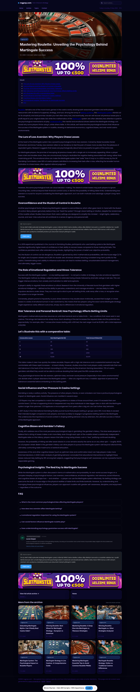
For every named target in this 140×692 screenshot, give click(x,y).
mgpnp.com (25, 3)
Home (21, 8)
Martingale (76, 118)
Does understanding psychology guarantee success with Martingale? (49, 528)
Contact (44, 8)
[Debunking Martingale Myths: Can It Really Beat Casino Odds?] (30, 622)
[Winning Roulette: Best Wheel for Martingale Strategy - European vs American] (57, 622)
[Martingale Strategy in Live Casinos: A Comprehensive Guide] (57, 657)
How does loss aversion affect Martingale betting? (41, 508)
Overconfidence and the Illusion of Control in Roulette (42, 86)
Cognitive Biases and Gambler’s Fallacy (37, 98)
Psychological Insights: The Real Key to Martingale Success (44, 100)
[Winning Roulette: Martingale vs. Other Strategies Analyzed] (109, 622)
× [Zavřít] (95, 688)
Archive (28, 8)
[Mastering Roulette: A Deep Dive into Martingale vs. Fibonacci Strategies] (83, 622)
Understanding (56, 121)
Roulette (21, 110)
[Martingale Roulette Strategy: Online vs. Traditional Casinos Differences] (109, 657)
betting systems (87, 113)
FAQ (24, 103)
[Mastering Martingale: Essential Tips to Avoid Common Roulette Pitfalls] (83, 657)
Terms (48, 681)
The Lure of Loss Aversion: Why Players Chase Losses (41, 84)
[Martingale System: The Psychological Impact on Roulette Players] (30, 657)
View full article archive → (114, 602)
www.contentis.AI (34, 681)
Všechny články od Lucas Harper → (35, 546)
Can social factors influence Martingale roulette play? (42, 521)
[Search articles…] (112, 3)
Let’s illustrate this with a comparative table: (38, 93)
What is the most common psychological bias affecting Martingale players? (51, 502)
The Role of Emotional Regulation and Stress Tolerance (42, 89)
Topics (36, 8)
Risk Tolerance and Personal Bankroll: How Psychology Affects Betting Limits (50, 91)
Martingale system (104, 113)
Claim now (26, 236)
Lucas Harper (31, 539)
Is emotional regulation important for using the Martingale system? (48, 515)
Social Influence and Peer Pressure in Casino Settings (42, 96)
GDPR (43, 681)
